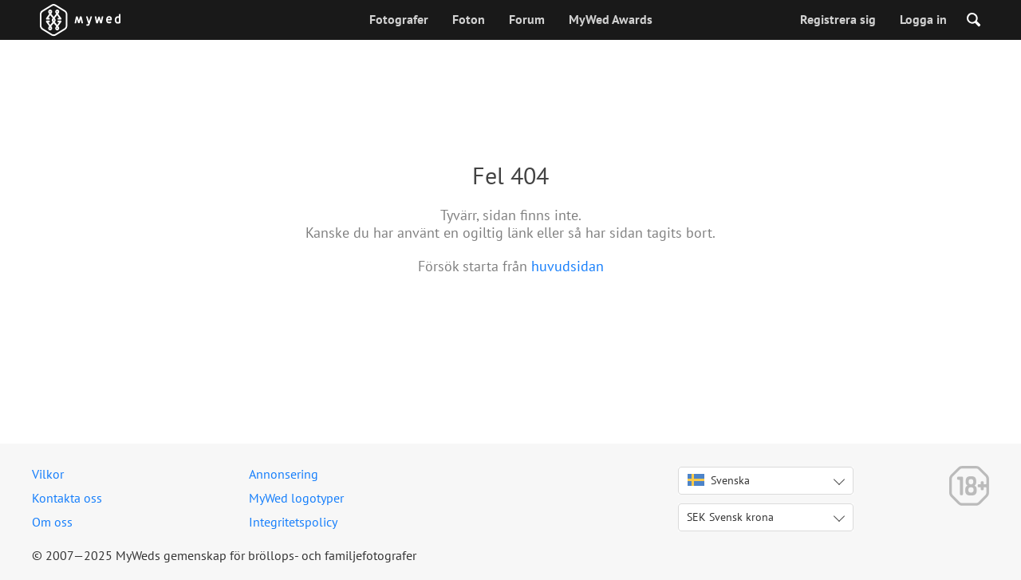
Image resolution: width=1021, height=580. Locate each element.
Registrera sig (838, 19)
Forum (527, 19)
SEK (730, 517)
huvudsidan (567, 266)
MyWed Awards (610, 19)
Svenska (719, 480)
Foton (468, 19)
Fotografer (398, 19)
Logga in (923, 19)
